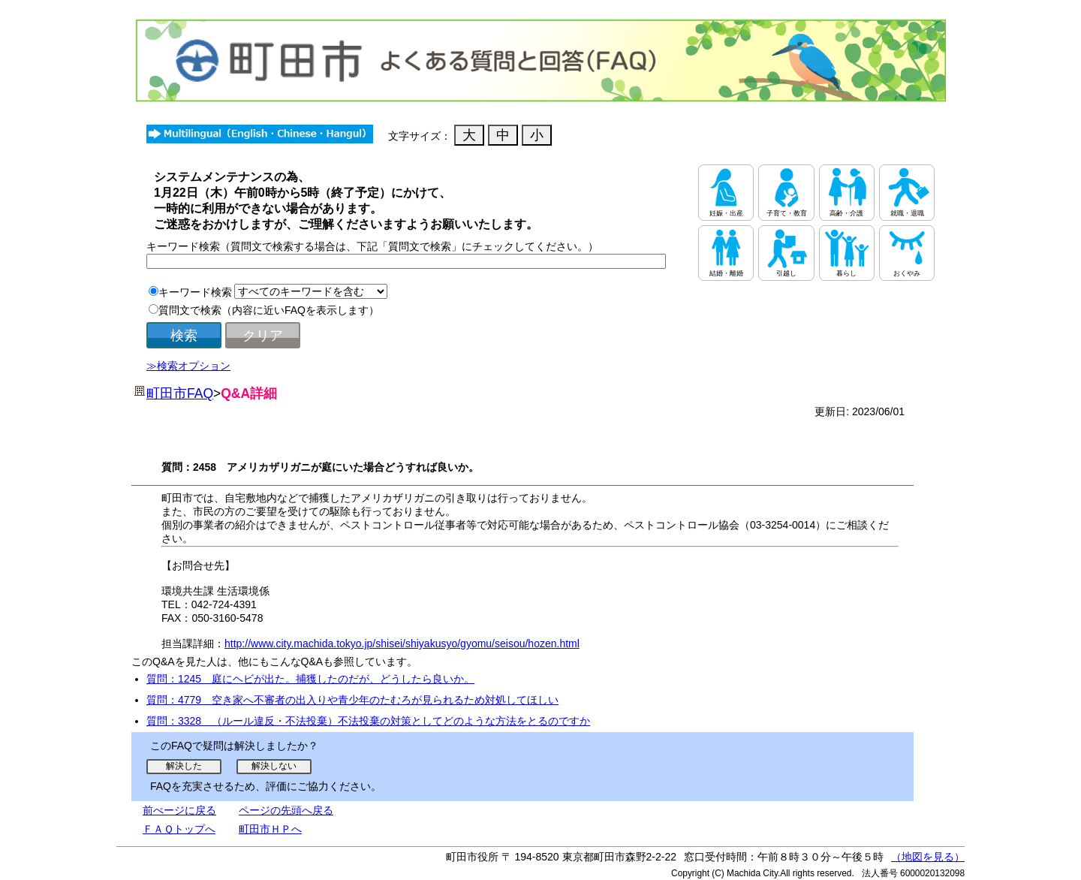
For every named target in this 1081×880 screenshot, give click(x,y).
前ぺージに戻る (179, 810)
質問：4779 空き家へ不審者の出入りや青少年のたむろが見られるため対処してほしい (352, 700)
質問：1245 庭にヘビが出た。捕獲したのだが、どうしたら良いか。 (310, 679)
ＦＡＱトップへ (179, 829)
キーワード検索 (195, 292)
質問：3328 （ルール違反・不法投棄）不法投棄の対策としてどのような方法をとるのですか (368, 721)
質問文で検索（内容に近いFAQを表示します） (268, 310)
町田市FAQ (179, 393)
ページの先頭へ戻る (286, 810)
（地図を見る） (928, 857)
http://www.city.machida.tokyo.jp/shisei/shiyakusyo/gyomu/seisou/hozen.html (402, 643)
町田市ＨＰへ (270, 829)
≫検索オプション (188, 366)
